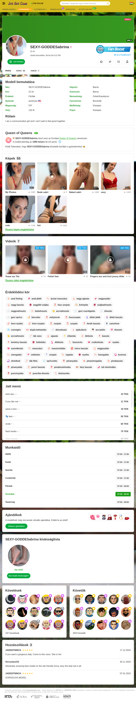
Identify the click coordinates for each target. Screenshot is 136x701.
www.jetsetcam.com (33, 690)
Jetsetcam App (86, 9)
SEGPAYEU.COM (70, 690)
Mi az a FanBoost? (122, 55)
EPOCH (58, 690)
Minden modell (9, 9)
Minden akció (56, 9)
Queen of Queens (67, 138)
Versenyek (70, 9)
